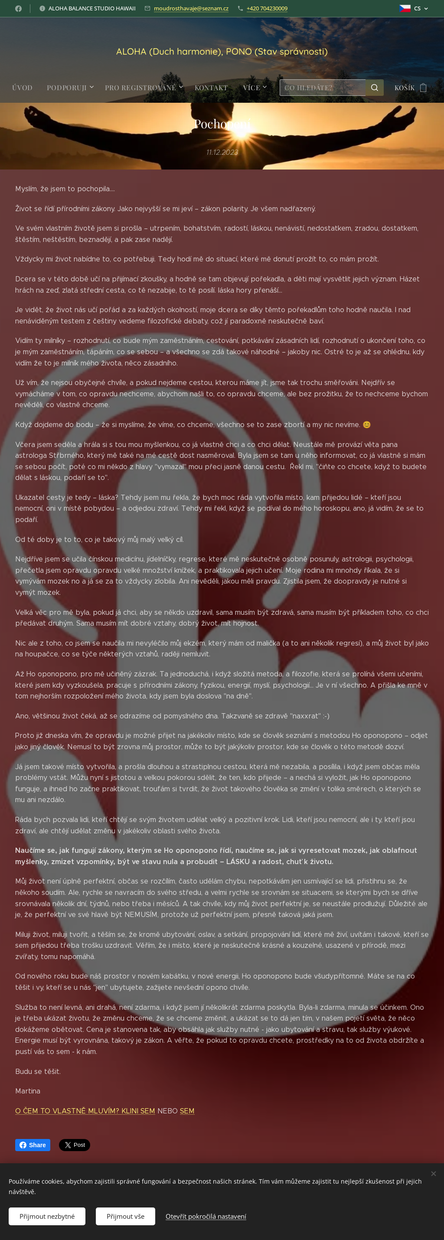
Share (33, 1145)
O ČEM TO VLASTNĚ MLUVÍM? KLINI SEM (85, 1111)
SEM (187, 1111)
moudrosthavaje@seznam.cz (191, 8)
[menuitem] (28, 87)
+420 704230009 (267, 8)
